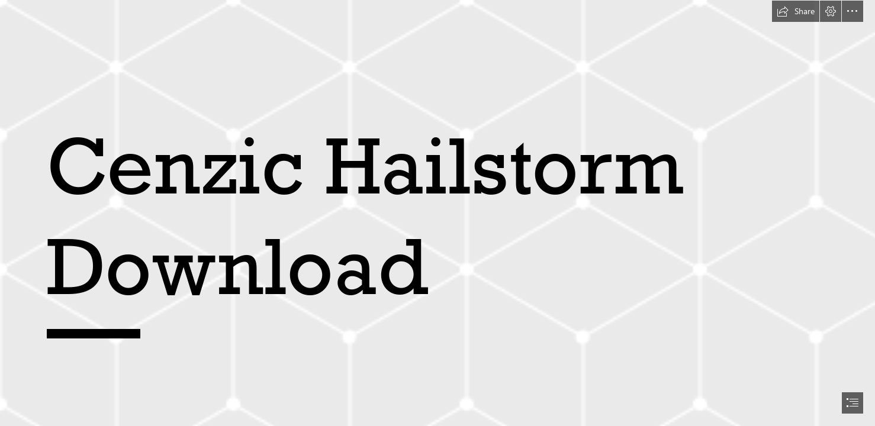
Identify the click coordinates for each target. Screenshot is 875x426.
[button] (795, 11)
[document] (437, 213)
